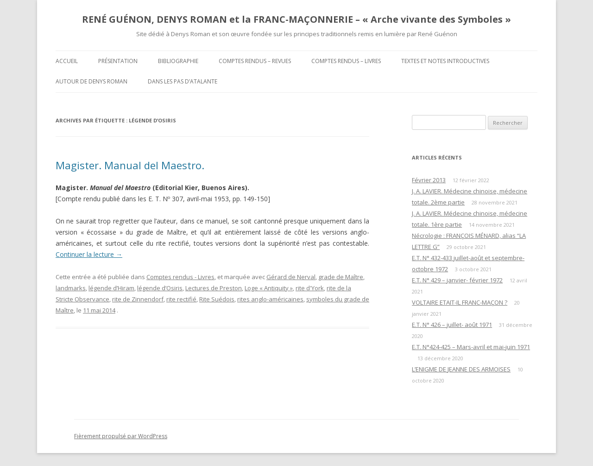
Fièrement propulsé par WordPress (120, 436)
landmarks (71, 288)
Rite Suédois (216, 299)
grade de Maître (340, 277)
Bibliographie (178, 61)
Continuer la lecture (89, 254)
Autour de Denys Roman (91, 81)
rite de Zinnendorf (138, 299)
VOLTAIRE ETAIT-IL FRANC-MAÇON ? (459, 302)
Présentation (118, 61)
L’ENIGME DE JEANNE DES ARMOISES (461, 369)
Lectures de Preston (213, 288)
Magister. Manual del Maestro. (130, 165)
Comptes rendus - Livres (180, 277)
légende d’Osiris (160, 288)
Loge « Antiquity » (269, 288)
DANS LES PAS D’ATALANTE (182, 81)
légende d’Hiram (111, 288)
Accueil (67, 61)
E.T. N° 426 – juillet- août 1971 (452, 324)
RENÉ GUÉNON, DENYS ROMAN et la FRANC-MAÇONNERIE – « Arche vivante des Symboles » (296, 19)
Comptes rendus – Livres (346, 61)
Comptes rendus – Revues (255, 61)
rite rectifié (181, 299)
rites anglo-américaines (270, 299)
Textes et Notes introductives (445, 61)
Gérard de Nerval (290, 277)
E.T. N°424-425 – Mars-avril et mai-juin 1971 (471, 347)
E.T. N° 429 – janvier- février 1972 (457, 280)
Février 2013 (429, 180)
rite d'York (310, 288)
